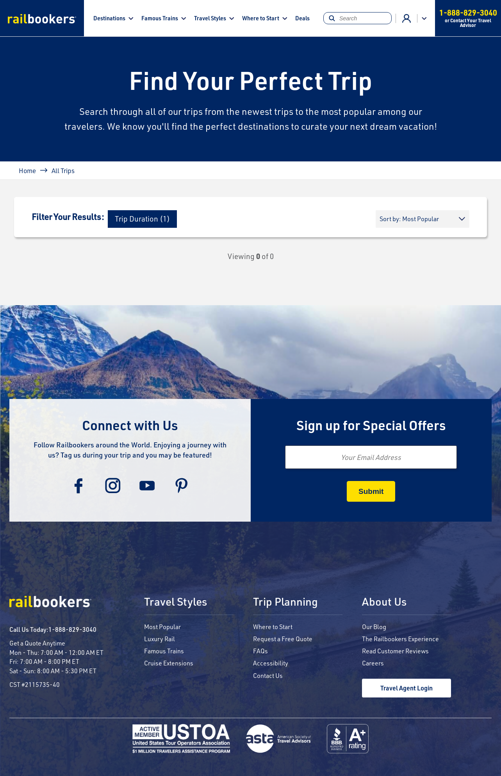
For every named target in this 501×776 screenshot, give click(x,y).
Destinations (109, 18)
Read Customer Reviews (395, 651)
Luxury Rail (159, 639)
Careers (373, 663)
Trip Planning (285, 602)
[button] (142, 219)
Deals (302, 18)
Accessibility (270, 663)
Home (27, 170)
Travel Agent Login (406, 688)
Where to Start (260, 18)
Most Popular (162, 626)
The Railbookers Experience (400, 639)
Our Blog (374, 626)
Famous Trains (159, 18)
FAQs (260, 651)
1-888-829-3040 (72, 629)
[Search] (358, 18)
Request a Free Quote (282, 639)
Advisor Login (406, 18)
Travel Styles (210, 18)
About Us (384, 602)
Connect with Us (130, 425)
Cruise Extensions (168, 663)
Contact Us (268, 675)
